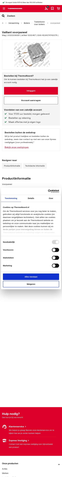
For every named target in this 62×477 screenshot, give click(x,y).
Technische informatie (35, 166)
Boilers (27, 23)
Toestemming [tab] (11, 198)
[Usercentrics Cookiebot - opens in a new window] (48, 191)
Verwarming (13, 23)
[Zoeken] (34, 15)
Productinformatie (12, 166)
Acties (4, 469)
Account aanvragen (31, 100)
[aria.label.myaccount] (46, 8)
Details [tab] (31, 198)
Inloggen (31, 91)
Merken (5, 473)
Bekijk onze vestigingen (17, 147)
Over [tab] (51, 198)
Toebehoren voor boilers (39, 23)
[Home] (3, 23)
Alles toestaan (31, 277)
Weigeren (31, 284)
